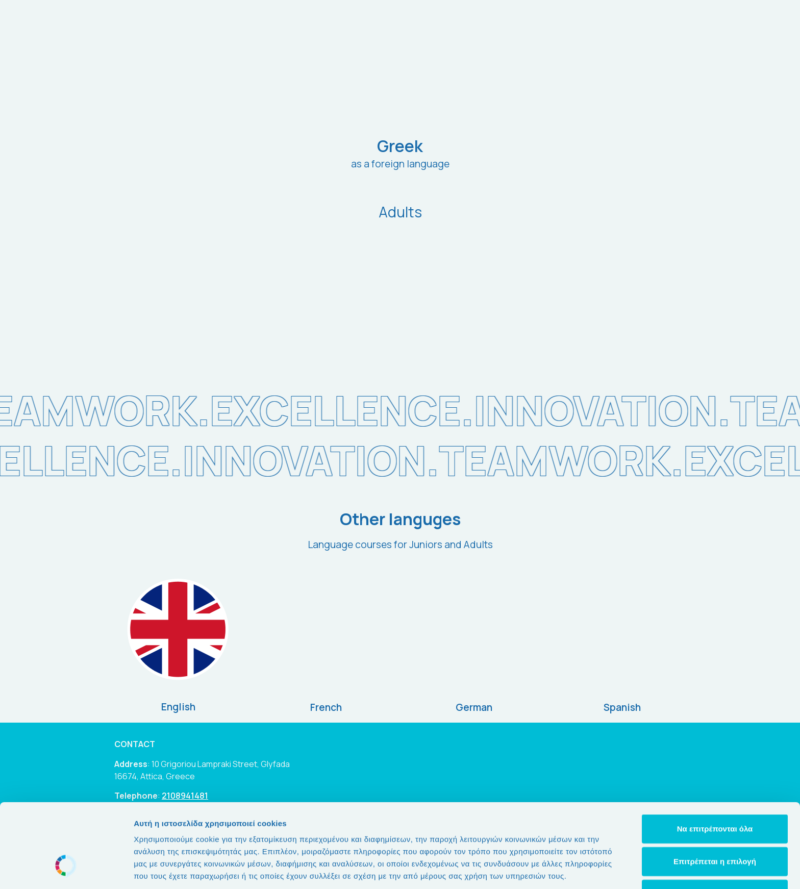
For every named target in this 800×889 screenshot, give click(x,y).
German (474, 707)
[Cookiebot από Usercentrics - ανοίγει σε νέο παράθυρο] (66, 869)
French (326, 707)
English (178, 706)
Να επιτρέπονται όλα (715, 756)
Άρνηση (714, 822)
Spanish (622, 707)
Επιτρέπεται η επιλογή (714, 789)
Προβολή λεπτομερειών (606, 869)
